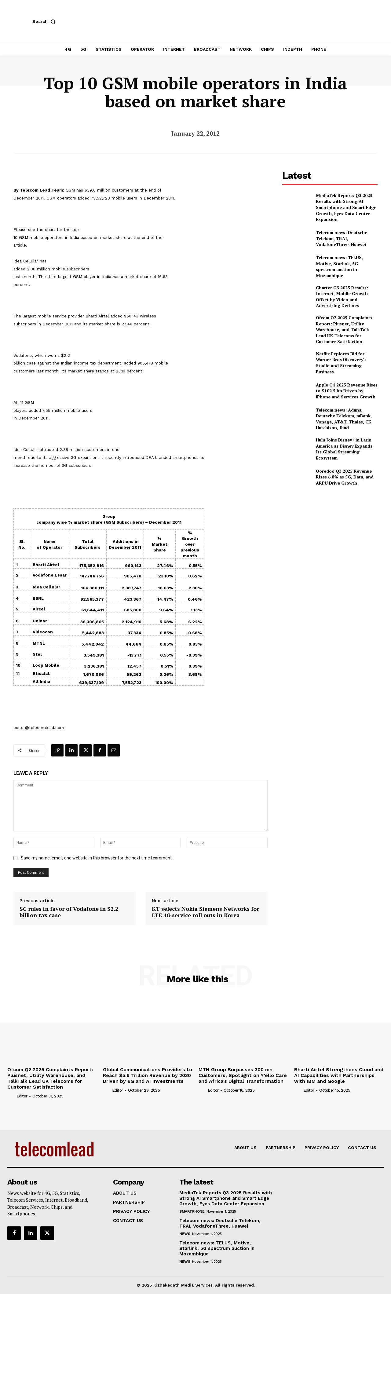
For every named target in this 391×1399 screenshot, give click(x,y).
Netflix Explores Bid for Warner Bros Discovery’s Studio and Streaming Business (341, 363)
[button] (45, 21)
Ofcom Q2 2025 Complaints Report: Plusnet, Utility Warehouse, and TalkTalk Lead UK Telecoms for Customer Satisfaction (344, 329)
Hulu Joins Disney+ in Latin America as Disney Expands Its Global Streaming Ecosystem (344, 449)
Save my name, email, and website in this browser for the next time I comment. (97, 857)
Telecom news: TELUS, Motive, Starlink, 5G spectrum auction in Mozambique (339, 266)
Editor (21, 1096)
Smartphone (191, 1211)
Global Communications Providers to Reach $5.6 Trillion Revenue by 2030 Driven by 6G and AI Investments (147, 1075)
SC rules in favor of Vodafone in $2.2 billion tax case (69, 912)
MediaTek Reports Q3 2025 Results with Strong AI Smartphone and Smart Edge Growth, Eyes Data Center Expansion (346, 207)
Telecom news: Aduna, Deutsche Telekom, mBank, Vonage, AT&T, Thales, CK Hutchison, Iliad (344, 419)
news (184, 1234)
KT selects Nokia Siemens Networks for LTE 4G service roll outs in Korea (205, 912)
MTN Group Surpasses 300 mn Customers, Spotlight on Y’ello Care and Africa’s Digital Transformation (243, 1075)
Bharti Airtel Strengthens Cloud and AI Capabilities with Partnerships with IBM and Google (338, 1075)
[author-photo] (11, 1096)
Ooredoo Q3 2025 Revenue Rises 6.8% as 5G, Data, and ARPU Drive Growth (345, 477)
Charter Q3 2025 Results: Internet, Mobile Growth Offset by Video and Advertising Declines (342, 297)
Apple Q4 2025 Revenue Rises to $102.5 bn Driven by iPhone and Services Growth (347, 391)
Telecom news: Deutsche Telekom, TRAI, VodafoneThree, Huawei (341, 238)
